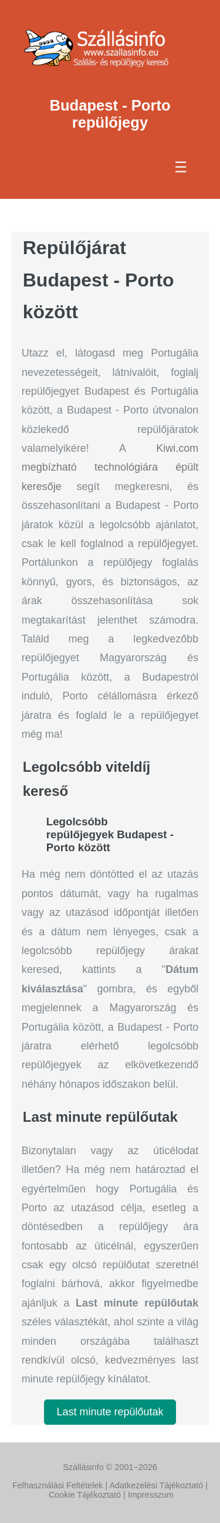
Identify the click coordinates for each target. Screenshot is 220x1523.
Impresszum (151, 1494)
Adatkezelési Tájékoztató (156, 1485)
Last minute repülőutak (109, 1412)
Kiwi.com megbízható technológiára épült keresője (110, 467)
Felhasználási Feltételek (57, 1485)
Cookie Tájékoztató (85, 1494)
